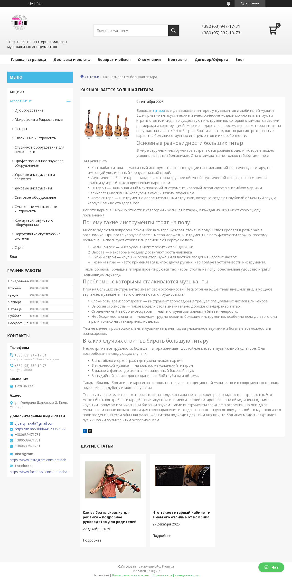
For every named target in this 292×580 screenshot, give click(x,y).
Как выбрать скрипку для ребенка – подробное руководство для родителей (110, 517)
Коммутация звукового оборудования (34, 222)
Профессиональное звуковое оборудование (39, 163)
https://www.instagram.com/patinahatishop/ (40, 460)
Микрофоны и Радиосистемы (39, 119)
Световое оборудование (35, 197)
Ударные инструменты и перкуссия (35, 176)
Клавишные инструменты (36, 138)
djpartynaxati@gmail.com (35, 423)
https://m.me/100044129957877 (40, 429)
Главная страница (28, 59)
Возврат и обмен (114, 59)
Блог (239, 59)
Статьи (93, 77)
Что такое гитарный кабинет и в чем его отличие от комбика (181, 514)
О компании (149, 59)
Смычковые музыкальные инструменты (36, 208)
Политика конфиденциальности (175, 575)
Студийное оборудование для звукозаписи (39, 149)
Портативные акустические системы (37, 236)
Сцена (20, 247)
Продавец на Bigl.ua (146, 571)
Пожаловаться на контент (130, 575)
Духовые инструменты (33, 188)
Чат (271, 567)
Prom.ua (168, 566)
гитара (159, 110)
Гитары (21, 128)
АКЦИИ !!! (17, 92)
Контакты (177, 59)
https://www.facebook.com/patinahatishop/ (40, 472)
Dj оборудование (29, 110)
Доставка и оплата (71, 59)
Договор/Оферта (211, 59)
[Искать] (173, 30)
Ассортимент (21, 101)
